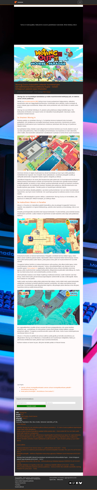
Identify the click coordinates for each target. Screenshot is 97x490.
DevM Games (33, 416)
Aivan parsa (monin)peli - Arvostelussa (37, 391)
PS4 (22, 414)
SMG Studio (24, 416)
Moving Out (22, 412)
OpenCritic (52, 479)
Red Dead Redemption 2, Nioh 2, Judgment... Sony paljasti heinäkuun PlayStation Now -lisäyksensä (47, 437)
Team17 (24, 418)
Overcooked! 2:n (32, 268)
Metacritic (60, 479)
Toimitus (17, 485)
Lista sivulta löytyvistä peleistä (24, 481)
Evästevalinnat (19, 487)
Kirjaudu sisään (31, 406)
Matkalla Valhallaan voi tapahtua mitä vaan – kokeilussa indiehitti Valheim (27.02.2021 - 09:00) (45, 465)
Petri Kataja (46, 92)
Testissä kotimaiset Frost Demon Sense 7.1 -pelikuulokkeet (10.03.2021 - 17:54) (41, 448)
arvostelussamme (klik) (31, 101)
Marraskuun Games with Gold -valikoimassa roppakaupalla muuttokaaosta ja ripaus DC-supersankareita (49, 435)
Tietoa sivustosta (20, 483)
